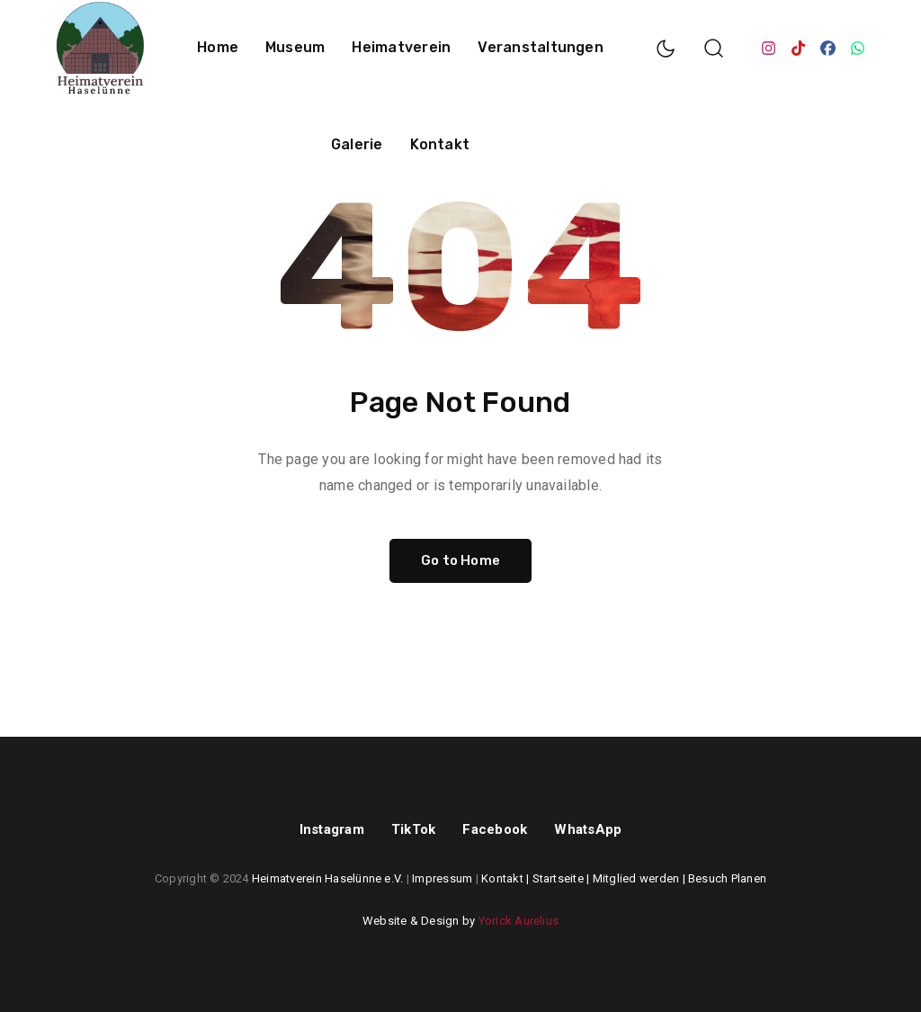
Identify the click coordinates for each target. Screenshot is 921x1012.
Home (217, 47)
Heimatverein (401, 47)
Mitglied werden (636, 878)
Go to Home (460, 560)
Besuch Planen (727, 878)
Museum (295, 47)
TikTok (413, 829)
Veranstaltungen (541, 47)
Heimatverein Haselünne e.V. (327, 878)
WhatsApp (587, 829)
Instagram (332, 829)
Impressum (442, 878)
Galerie (357, 144)
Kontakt (440, 144)
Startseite (558, 878)
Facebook (494, 829)
